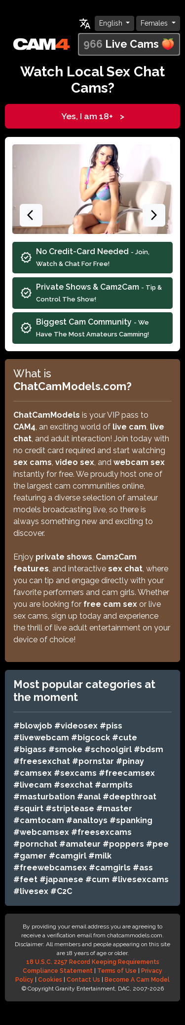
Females (155, 23)
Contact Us (83, 979)
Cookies (50, 979)
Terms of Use (117, 970)
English (111, 23)
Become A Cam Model (137, 979)
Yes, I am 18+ (92, 116)
